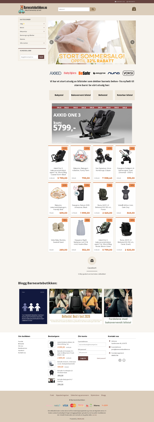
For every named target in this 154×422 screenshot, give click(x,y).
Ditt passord (82, 349)
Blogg (103, 395)
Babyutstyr (23, 31)
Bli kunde (21, 344)
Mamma (22, 39)
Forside (20, 341)
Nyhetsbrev (95, 395)
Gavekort (21, 350)
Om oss (20, 346)
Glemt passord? (101, 358)
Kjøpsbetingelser (62, 395)
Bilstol (22, 28)
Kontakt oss (22, 353)
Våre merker (24, 43)
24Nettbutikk (80, 419)
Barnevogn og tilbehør (27, 35)
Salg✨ (22, 24)
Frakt (52, 395)
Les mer (94, 415)
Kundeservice (22, 348)
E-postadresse (83, 341)
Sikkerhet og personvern (80, 395)
